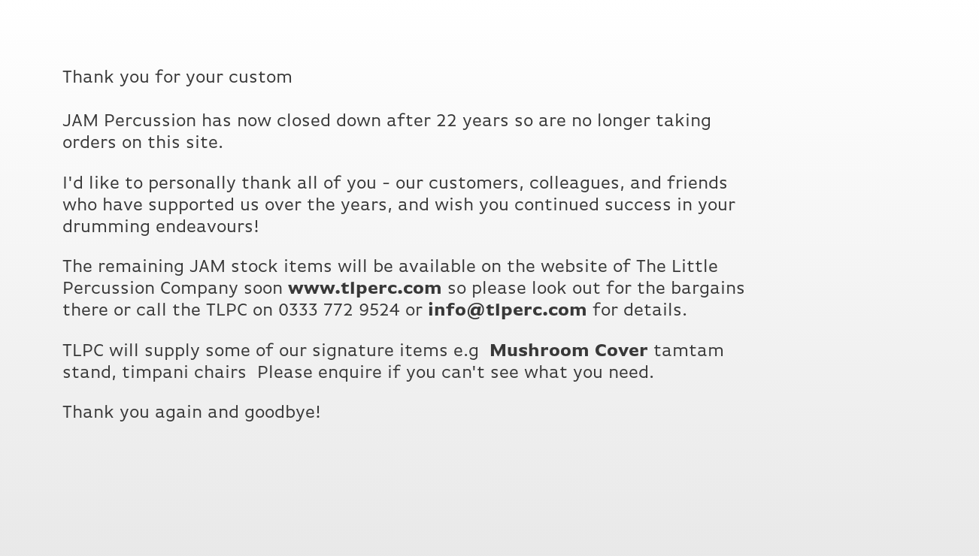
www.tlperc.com (365, 289)
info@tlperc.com (507, 310)
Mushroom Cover (569, 351)
